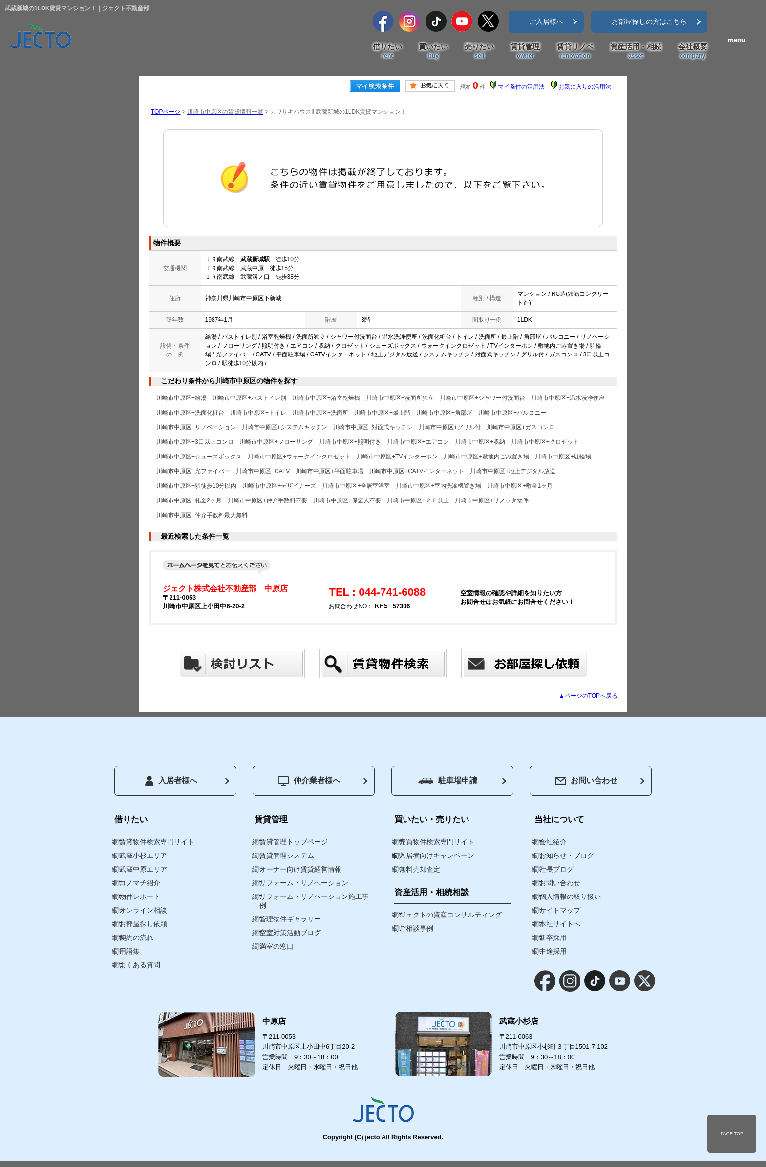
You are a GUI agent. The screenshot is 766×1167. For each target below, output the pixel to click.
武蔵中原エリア (143, 869)
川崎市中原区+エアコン (418, 441)
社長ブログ (556, 869)
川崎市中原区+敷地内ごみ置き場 (486, 456)
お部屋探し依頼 (143, 924)
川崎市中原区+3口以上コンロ (195, 441)
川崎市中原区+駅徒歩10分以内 (196, 485)
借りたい (387, 51)
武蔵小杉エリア (143, 855)
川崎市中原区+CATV (263, 471)
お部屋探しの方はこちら (649, 21)
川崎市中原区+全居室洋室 (356, 485)
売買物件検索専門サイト (436, 842)
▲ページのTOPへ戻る (588, 695)
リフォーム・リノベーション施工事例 (314, 901)
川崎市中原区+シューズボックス (199, 456)
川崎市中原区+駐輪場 (563, 456)
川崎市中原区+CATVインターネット (416, 471)
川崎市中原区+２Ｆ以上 (418, 500)
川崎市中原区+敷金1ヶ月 (520, 485)
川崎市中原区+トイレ (258, 412)
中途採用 (553, 951)
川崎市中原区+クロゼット (545, 441)
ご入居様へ (546, 21)
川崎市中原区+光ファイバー (193, 471)
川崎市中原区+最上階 (382, 412)
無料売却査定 (419, 869)
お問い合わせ (586, 780)
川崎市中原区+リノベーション (196, 427)
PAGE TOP (732, 1133)
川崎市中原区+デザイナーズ (279, 485)
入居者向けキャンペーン (436, 855)
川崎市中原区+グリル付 (450, 427)
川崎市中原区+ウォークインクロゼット (299, 456)
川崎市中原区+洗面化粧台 (190, 412)
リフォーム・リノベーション (303, 883)
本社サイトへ (559, 924)
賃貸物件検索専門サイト (156, 842)
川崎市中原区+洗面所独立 (400, 398)
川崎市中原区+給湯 (181, 398)
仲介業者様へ (309, 781)
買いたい (433, 51)
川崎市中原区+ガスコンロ (520, 427)
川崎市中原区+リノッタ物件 (492, 500)
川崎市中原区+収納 (480, 441)
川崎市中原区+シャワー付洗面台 (482, 398)
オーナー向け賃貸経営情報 (300, 869)
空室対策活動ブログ (290, 933)
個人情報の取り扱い (570, 896)
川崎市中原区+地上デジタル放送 (512, 471)
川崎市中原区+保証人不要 (347, 500)
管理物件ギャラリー (290, 919)
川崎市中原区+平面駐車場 (329, 471)
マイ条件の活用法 (521, 86)
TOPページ (165, 111)
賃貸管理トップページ (293, 842)
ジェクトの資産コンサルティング (450, 914)
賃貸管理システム (286, 855)
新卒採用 (553, 937)
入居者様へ (171, 781)
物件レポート (139, 896)
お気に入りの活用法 (584, 86)
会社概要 (692, 51)
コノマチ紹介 (139, 883)
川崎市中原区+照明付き (350, 441)
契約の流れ (136, 937)
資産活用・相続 (635, 51)
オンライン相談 (143, 910)
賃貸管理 (525, 51)
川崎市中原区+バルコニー (512, 412)
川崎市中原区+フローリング (276, 441)
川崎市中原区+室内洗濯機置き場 (438, 485)
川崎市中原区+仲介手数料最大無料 (202, 515)
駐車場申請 (447, 780)
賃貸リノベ (575, 51)
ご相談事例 (416, 928)
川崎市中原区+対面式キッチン (373, 427)
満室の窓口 (276, 946)
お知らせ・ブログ (566, 855)
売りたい (479, 51)
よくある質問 (139, 965)
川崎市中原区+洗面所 (320, 412)
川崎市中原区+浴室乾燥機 (326, 398)
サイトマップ (559, 910)
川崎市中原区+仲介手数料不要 (267, 500)
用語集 (129, 951)
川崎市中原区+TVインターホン (397, 456)
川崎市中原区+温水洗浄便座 (568, 398)
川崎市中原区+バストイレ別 (249, 398)
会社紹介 (553, 842)
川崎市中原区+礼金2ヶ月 (189, 500)
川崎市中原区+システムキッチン (284, 427)
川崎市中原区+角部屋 (444, 412)
